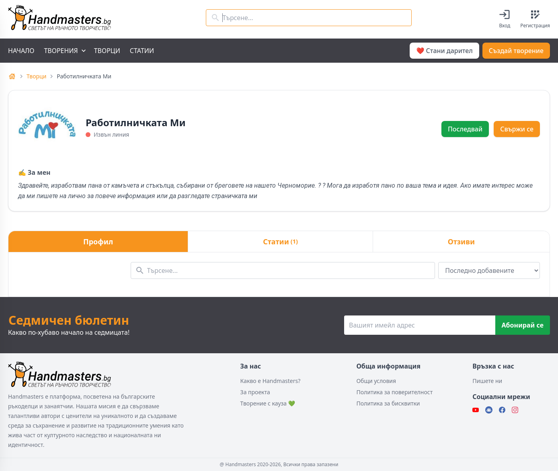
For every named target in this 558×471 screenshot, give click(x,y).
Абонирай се (523, 325)
